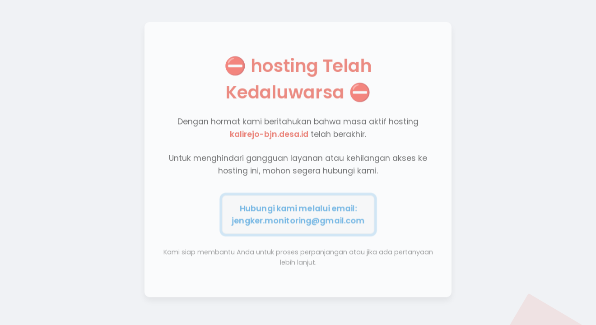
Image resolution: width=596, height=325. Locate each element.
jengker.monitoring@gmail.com (298, 219)
